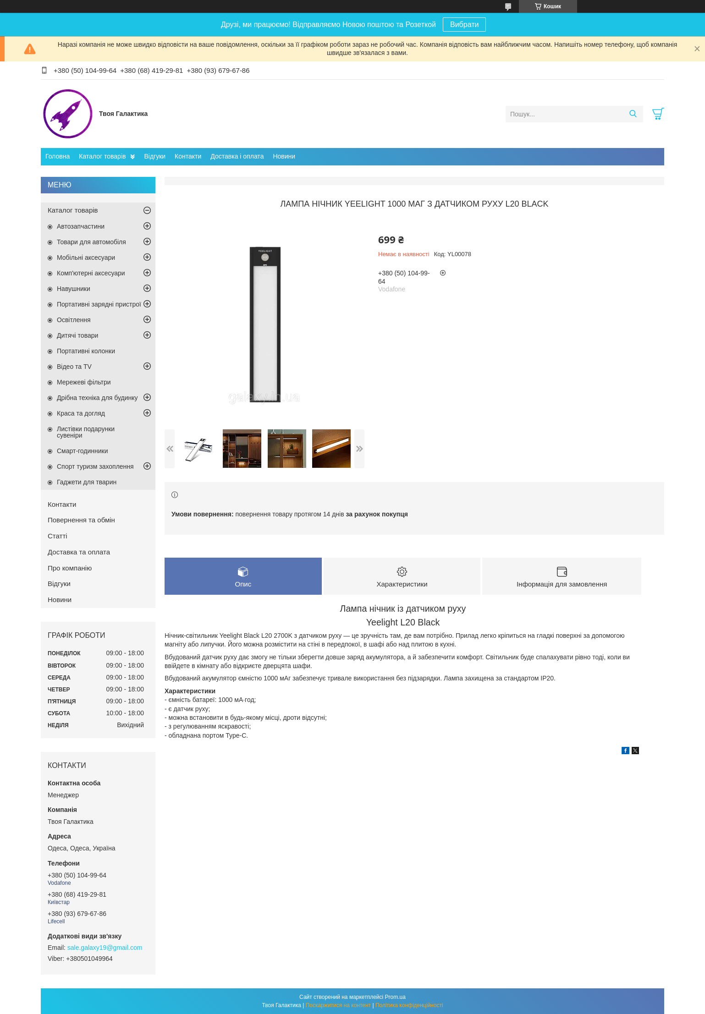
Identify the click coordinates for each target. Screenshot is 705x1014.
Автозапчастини (81, 226)
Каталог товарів (102, 156)
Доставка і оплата (237, 156)
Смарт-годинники (82, 451)
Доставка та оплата (79, 552)
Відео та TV (74, 366)
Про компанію (70, 568)
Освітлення (74, 319)
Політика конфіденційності (409, 1005)
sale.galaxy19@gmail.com (105, 947)
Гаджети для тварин (86, 482)
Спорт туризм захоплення (95, 466)
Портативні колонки (86, 351)
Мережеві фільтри (84, 382)
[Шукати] (632, 114)
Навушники (73, 288)
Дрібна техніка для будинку (97, 397)
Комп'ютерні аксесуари (91, 273)
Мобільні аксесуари (86, 257)
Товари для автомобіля (91, 242)
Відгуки (154, 156)
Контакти (188, 156)
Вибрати (464, 24)
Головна (57, 156)
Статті (57, 536)
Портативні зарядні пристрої (99, 304)
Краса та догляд (81, 413)
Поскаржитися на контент (338, 1005)
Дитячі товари (77, 335)
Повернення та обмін (81, 520)
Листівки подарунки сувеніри (86, 432)
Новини (284, 156)
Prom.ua (395, 997)
